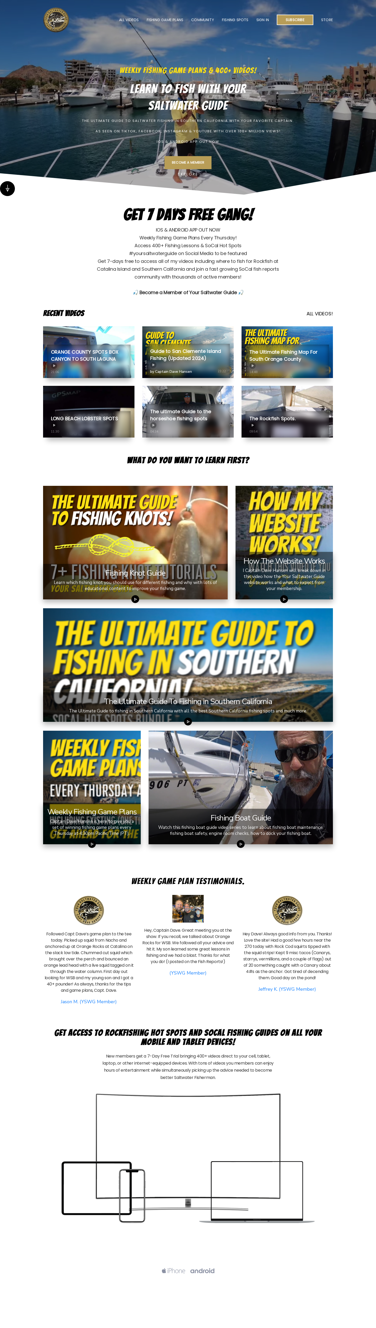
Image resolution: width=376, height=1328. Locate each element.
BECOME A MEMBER (188, 162)
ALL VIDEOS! (320, 313)
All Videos (129, 19)
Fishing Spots (235, 19)
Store (327, 19)
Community (202, 19)
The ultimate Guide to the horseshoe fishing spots (180, 418)
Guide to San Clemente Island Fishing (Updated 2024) (185, 358)
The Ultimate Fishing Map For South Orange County (283, 359)
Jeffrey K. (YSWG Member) (287, 989)
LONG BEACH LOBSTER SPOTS (84, 421)
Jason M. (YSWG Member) (89, 1002)
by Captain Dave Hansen (171, 371)
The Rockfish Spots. (272, 421)
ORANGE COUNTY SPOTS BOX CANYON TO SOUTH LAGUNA (85, 359)
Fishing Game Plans (165, 19)
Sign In (262, 19)
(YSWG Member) (188, 973)
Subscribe (295, 19)
